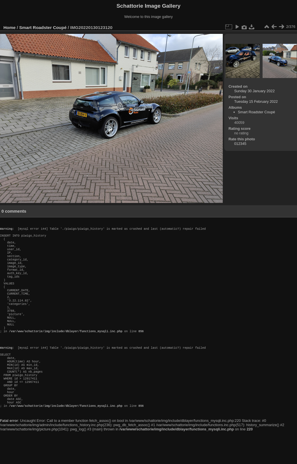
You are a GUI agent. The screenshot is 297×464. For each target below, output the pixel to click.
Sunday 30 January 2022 (254, 91)
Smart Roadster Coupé (43, 27)
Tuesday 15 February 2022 (256, 101)
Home (9, 27)
